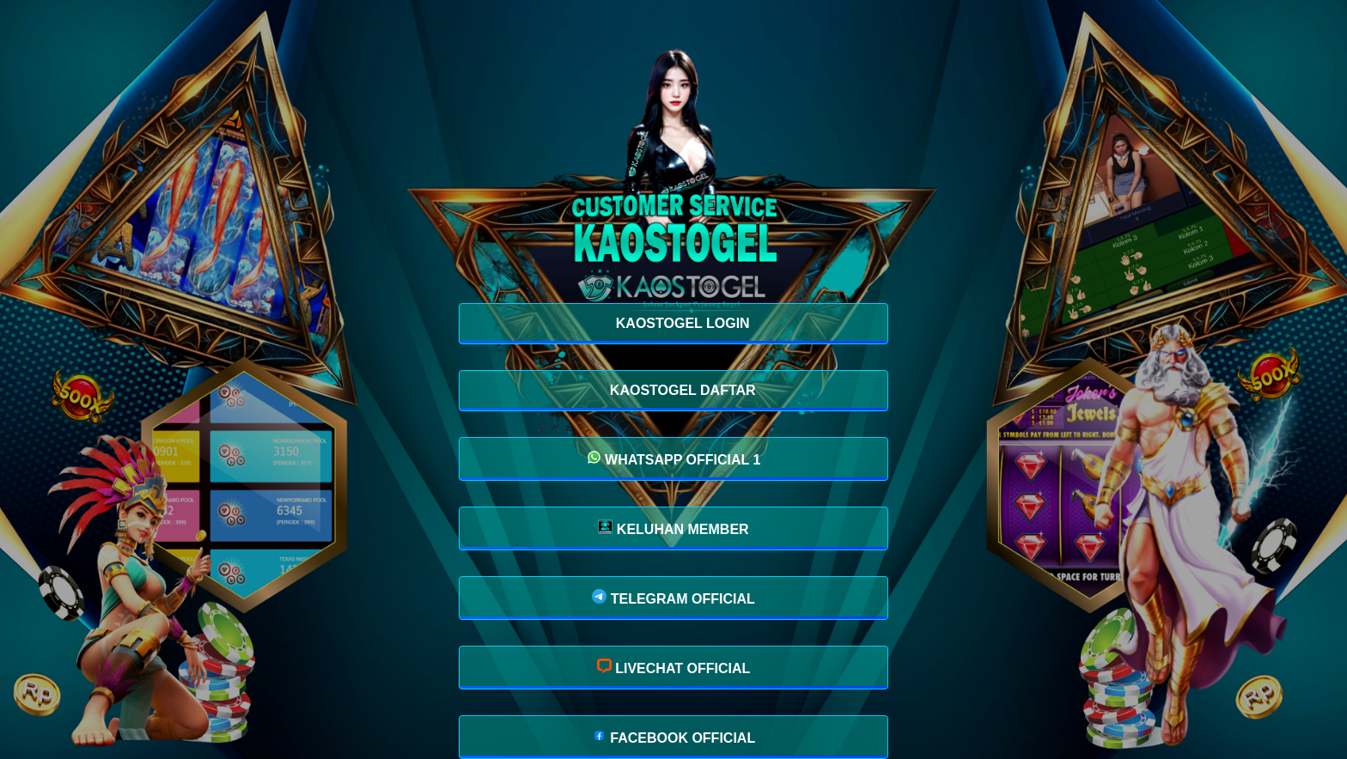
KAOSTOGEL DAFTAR (680, 390)
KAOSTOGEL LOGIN (680, 323)
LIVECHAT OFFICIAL (673, 667)
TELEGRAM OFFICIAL (673, 597)
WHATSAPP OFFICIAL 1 (674, 458)
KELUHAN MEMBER (673, 528)
